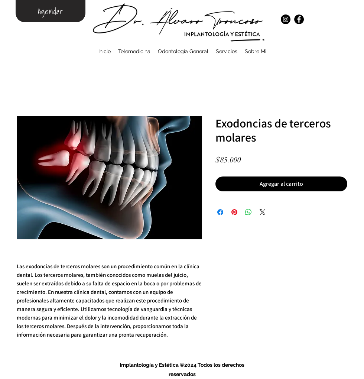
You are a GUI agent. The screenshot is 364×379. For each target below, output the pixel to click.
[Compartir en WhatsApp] (248, 212)
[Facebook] (299, 19)
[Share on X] (262, 212)
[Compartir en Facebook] (220, 212)
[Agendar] (50, 11)
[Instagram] (285, 19)
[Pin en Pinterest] (234, 212)
